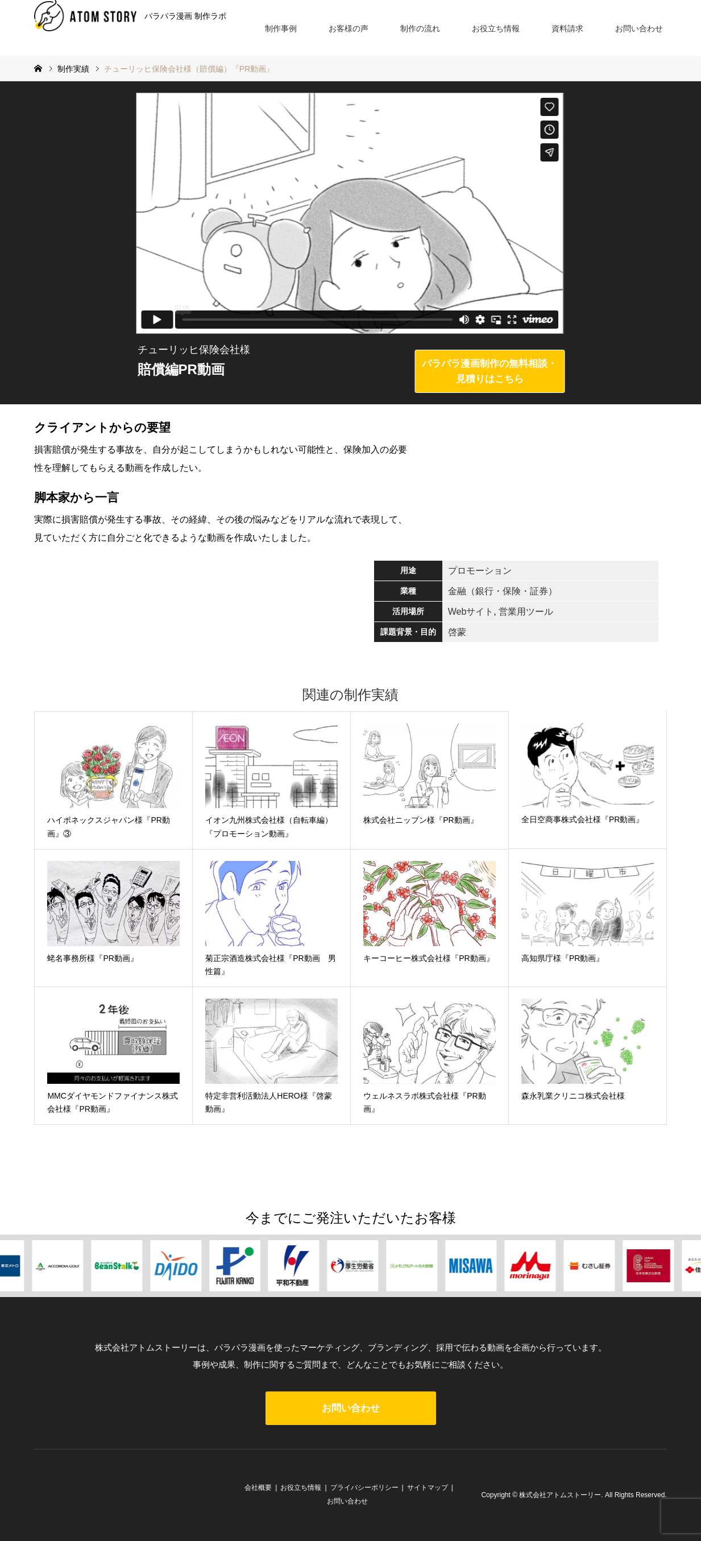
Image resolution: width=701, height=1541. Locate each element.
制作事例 (281, 28)
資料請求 (567, 28)
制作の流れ (420, 28)
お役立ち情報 (496, 28)
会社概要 (258, 1488)
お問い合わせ (639, 28)
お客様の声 (348, 28)
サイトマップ (427, 1488)
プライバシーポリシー (364, 1488)
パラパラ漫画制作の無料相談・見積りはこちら (489, 371)
